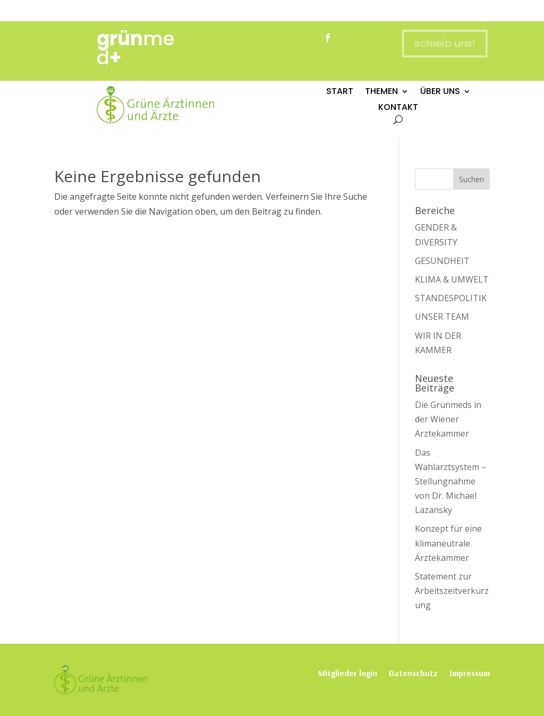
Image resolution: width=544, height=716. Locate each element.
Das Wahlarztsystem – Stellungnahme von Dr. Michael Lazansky (450, 481)
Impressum (469, 672)
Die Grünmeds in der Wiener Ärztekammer (448, 419)
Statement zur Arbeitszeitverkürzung (452, 590)
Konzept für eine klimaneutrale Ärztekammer (448, 543)
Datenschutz (413, 672)
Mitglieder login (347, 672)
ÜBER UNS (440, 92)
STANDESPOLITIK (451, 298)
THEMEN (381, 92)
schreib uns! (443, 43)
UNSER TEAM (442, 316)
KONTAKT (398, 108)
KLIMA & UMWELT (452, 279)
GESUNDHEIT (442, 261)
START (339, 92)
